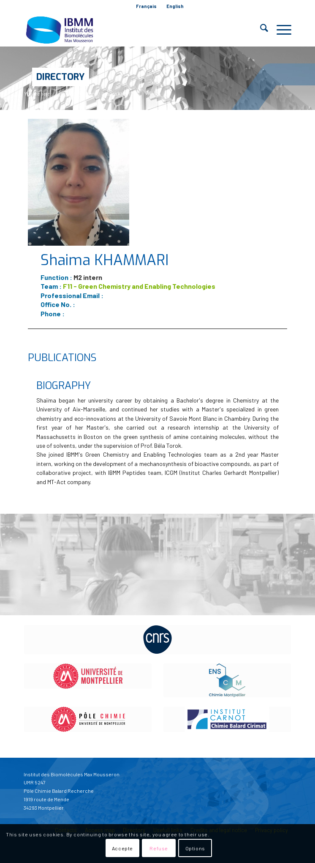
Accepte (122, 848)
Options (195, 848)
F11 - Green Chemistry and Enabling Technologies (139, 286)
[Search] (260, 30)
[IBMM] (131, 30)
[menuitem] (146, 6)
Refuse (158, 848)
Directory (60, 77)
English (175, 6)
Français (146, 6)
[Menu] (279, 30)
